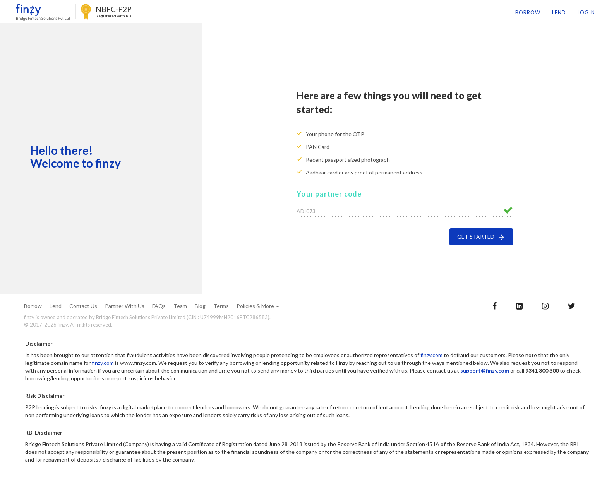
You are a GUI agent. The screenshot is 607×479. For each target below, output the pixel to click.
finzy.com (431, 355)
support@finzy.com (484, 370)
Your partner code (329, 194)
